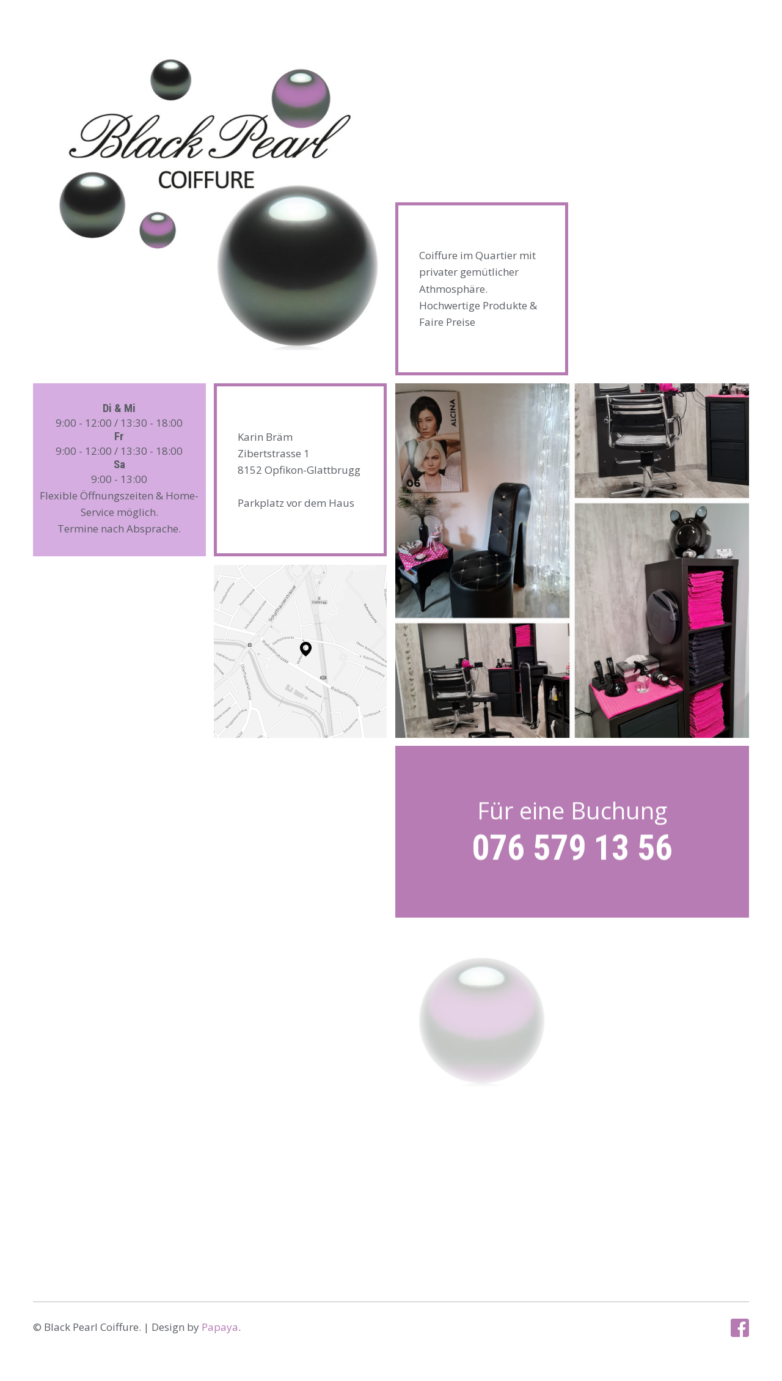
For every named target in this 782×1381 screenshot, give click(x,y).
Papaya (220, 1327)
